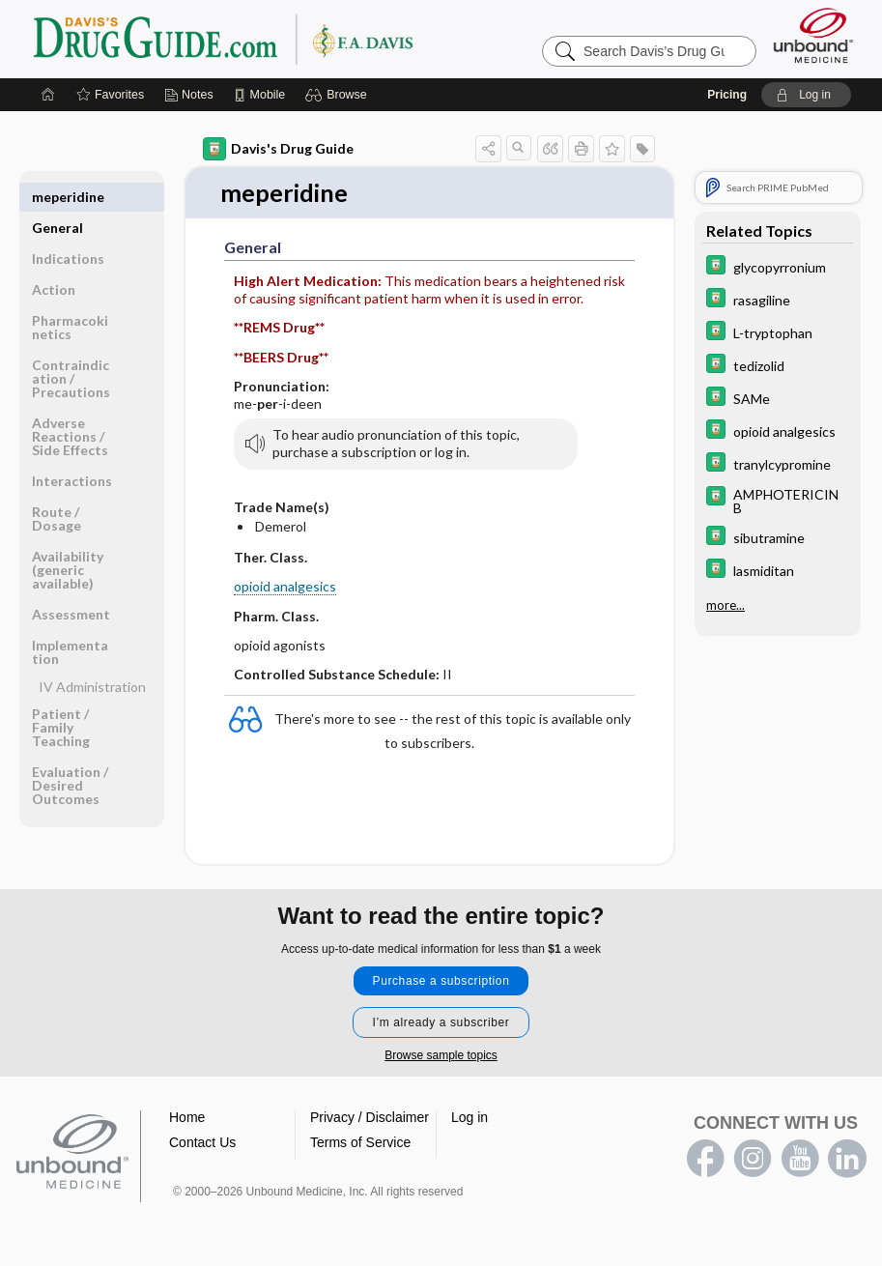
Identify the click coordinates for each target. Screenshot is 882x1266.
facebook (705, 1159)
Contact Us (202, 1143)
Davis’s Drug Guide (272, 39)
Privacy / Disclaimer (369, 1118)
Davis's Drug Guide (278, 148)
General (57, 196)
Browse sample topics (441, 1056)
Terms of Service (360, 1143)
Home (187, 1118)
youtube (800, 1159)
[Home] (48, 94)
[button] (338, 94)
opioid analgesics (285, 587)
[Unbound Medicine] (813, 35)
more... (725, 604)
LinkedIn (847, 1159)
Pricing (727, 94)
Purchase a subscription (441, 982)
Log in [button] (469, 1118)
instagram (752, 1159)
